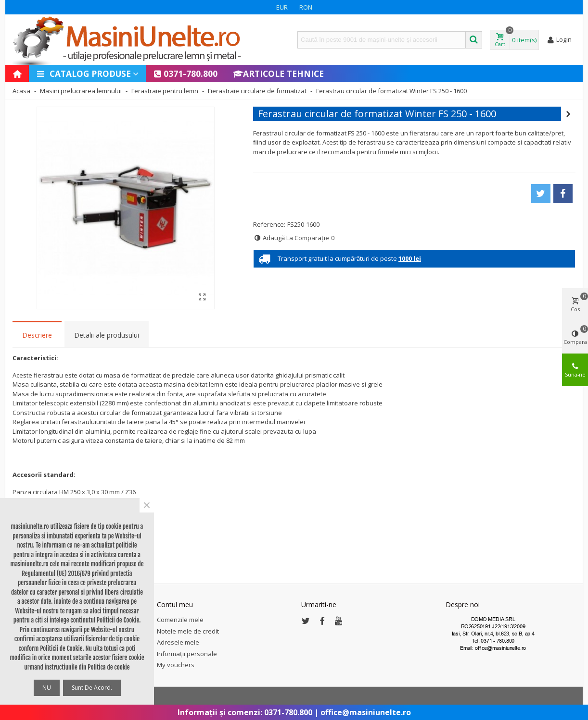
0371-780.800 (185, 73)
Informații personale (187, 653)
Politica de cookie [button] (108, 667)
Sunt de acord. (92, 687)
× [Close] (147, 505)
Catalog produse (83, 73)
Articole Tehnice (278, 73)
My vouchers (175, 664)
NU (46, 687)
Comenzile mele (180, 619)
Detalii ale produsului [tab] (106, 335)
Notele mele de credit (188, 631)
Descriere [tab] (37, 335)
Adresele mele (178, 642)
